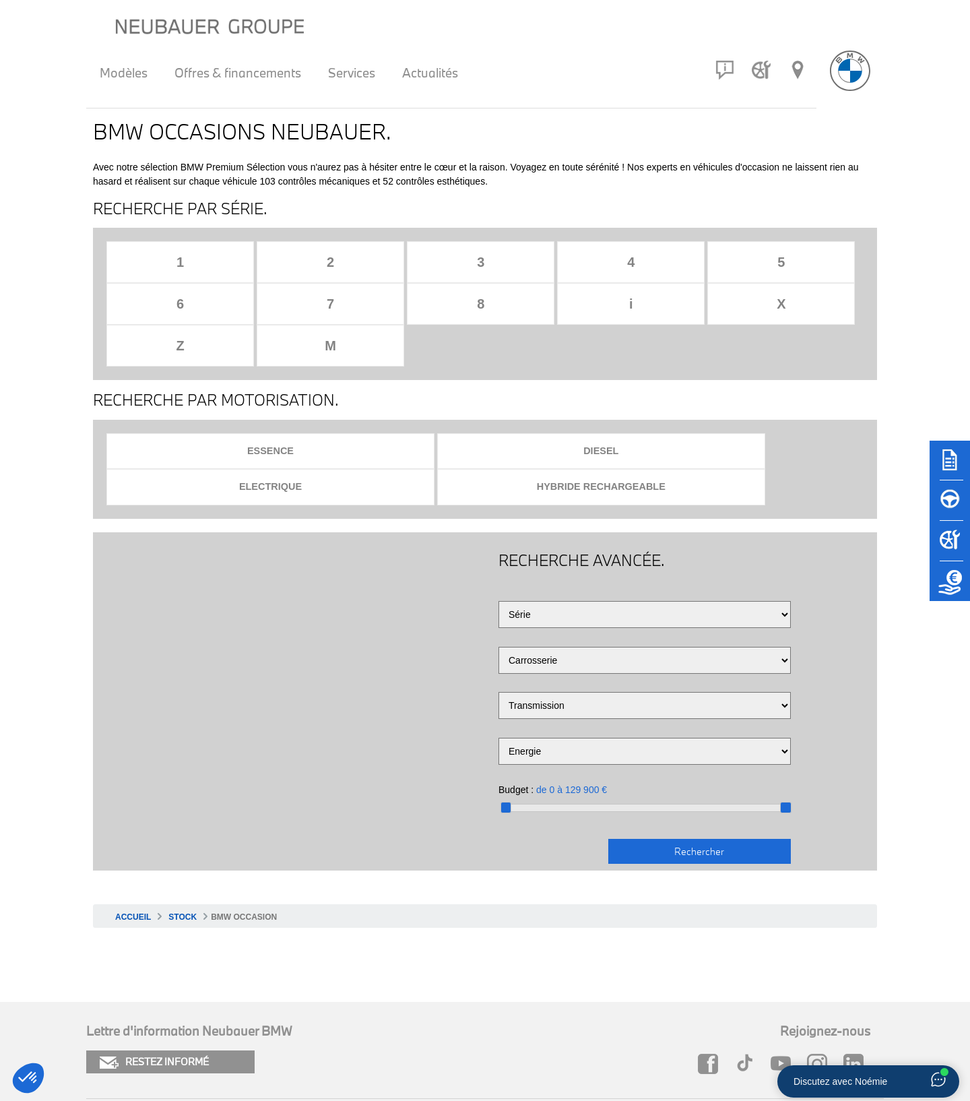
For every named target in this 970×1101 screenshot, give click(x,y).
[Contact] (724, 70)
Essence (198, 368)
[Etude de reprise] (950, 587)
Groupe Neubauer (688, 1032)
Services (351, 73)
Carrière (478, 1032)
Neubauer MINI (681, 1009)
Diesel (387, 368)
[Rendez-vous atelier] (761, 70)
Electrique (575, 368)
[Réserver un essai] (950, 506)
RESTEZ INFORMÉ (154, 944)
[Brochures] (950, 466)
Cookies (105, 1009)
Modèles (124, 73)
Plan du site (301, 1009)
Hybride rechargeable (763, 368)
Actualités (430, 73)
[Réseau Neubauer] (797, 70)
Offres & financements (237, 73)
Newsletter (299, 1032)
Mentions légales (128, 1032)
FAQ (469, 1009)
